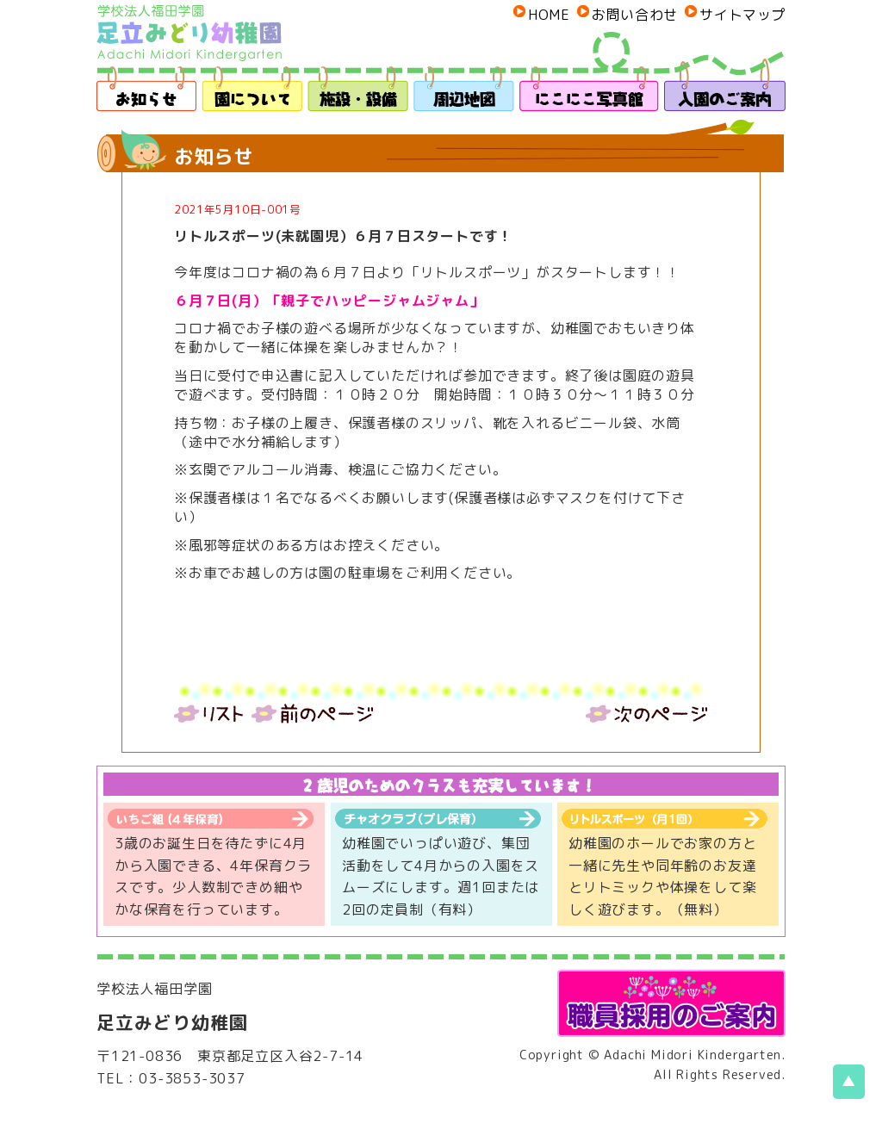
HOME (548, 14)
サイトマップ (742, 14)
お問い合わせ (635, 14)
